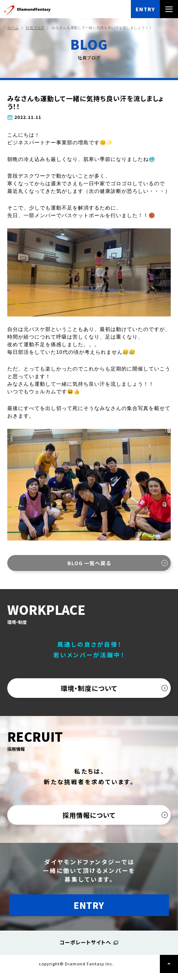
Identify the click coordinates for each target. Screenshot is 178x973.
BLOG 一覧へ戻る (89, 563)
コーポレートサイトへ (85, 942)
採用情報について (89, 815)
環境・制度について (89, 688)
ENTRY (145, 9)
